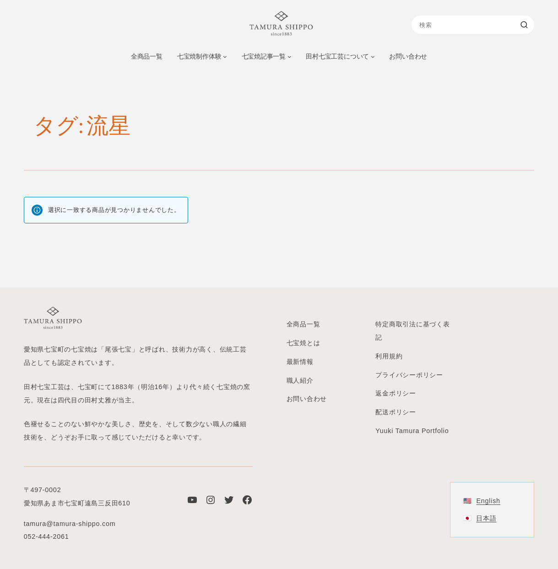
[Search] (525, 25)
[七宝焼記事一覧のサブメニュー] (289, 56)
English (488, 500)
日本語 (486, 518)
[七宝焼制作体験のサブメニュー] (225, 56)
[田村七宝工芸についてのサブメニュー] (373, 56)
